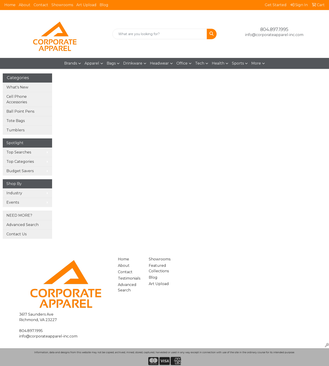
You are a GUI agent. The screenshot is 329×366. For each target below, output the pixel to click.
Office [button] (182, 63)
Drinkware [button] (132, 63)
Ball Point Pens (20, 111)
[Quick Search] (159, 34)
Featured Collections (159, 268)
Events (12, 202)
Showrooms (62, 5)
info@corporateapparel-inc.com (274, 35)
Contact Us (16, 234)
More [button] (256, 63)
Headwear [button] (159, 63)
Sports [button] (238, 63)
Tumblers (15, 130)
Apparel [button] (92, 63)
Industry (14, 193)
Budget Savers (20, 171)
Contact (41, 5)
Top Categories (20, 161)
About (24, 5)
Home (10, 5)
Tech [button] (199, 63)
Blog (104, 5)
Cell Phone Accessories (16, 99)
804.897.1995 (274, 29)
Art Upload (86, 5)
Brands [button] (70, 63)
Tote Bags (15, 121)
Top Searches (18, 152)
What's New (17, 87)
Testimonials (129, 278)
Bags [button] (111, 63)
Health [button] (218, 63)
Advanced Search (22, 225)
